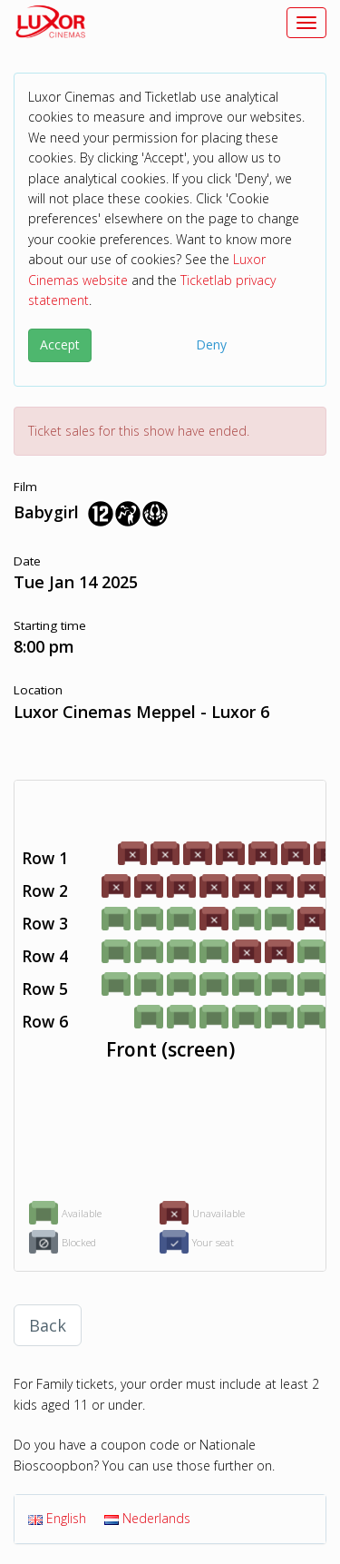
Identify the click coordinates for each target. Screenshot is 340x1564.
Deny (211, 344)
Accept (60, 344)
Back (47, 1325)
